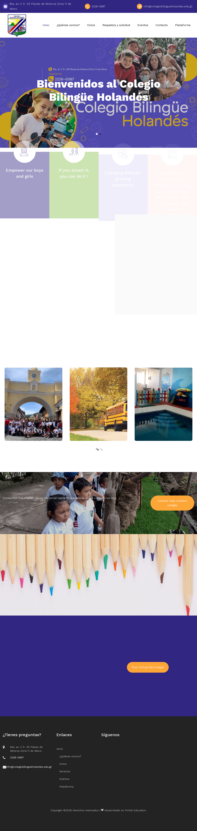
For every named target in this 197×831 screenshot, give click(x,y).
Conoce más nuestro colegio (172, 503)
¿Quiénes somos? (68, 25)
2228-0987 (99, 6)
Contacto (162, 25)
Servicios (64, 771)
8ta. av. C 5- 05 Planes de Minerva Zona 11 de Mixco (40, 6)
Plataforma (183, 25)
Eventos (142, 25)
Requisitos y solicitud (116, 25)
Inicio (45, 25)
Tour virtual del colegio (148, 667)
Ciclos (91, 25)
